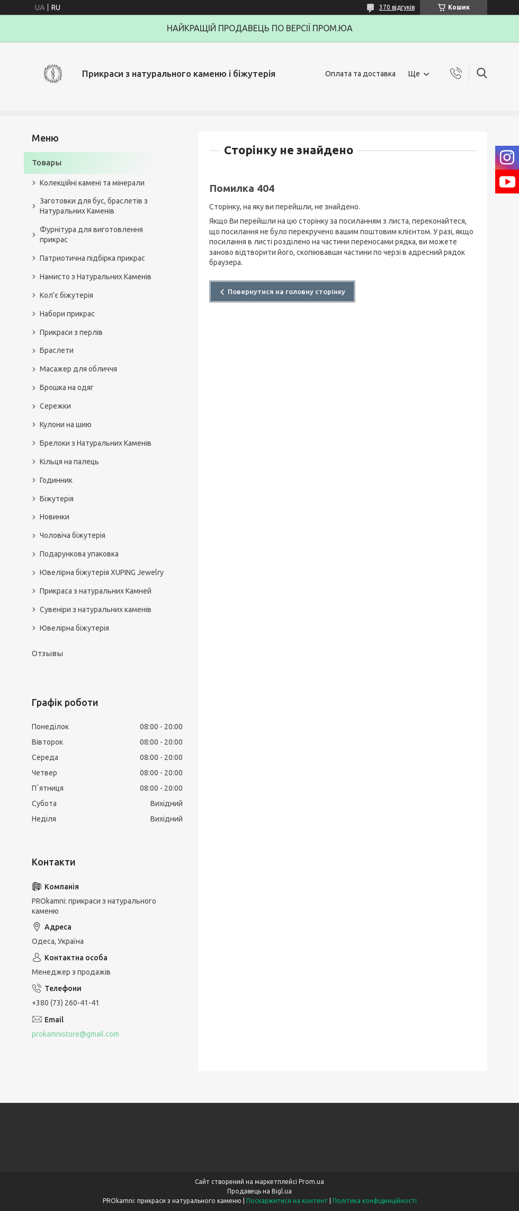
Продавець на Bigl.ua (259, 1191)
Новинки (54, 516)
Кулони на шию (66, 424)
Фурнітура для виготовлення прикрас (91, 234)
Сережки (55, 406)
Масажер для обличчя (78, 369)
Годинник (56, 480)
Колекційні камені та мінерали (92, 183)
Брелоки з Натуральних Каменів (95, 443)
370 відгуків (397, 7)
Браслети (57, 350)
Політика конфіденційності (375, 1200)
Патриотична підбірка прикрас (92, 258)
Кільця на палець (69, 461)
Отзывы (47, 653)
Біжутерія (57, 498)
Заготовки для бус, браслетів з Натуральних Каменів (94, 206)
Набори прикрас (67, 314)
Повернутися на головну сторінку (286, 291)
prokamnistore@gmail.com (75, 1034)
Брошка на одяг (67, 387)
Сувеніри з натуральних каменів (95, 609)
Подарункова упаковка (79, 554)
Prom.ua (311, 1181)
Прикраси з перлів (71, 332)
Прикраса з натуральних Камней (95, 591)
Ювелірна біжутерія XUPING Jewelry (102, 572)
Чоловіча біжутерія (72, 535)
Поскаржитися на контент (287, 1200)
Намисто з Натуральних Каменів (95, 276)
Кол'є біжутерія (66, 295)
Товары (46, 162)
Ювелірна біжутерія (74, 628)
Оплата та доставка (360, 73)
